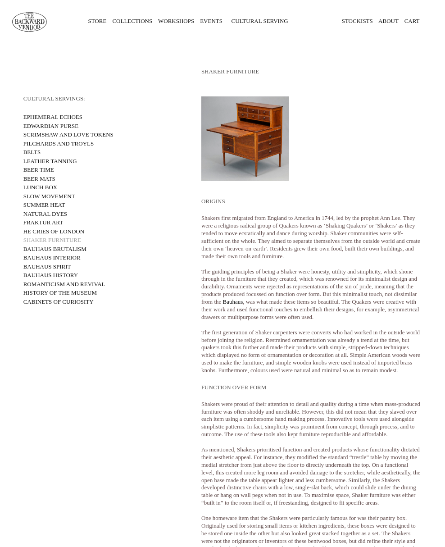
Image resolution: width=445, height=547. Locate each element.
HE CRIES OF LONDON (53, 231)
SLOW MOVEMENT (50, 196)
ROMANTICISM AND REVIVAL (64, 284)
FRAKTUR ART (43, 222)
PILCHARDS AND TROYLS (58, 143)
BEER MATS (39, 178)
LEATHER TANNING (50, 161)
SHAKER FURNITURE (52, 240)
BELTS (32, 152)
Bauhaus (233, 301)
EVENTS (211, 21)
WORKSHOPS (176, 21)
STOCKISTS (357, 21)
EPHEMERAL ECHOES (52, 117)
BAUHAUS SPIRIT (47, 266)
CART (409, 21)
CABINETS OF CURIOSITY (58, 301)
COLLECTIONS (135, 21)
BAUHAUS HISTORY (50, 275)
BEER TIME (38, 169)
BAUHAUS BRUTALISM (54, 249)
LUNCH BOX (40, 187)
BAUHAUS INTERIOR (52, 257)
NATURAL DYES (45, 213)
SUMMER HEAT (44, 204)
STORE (95, 21)
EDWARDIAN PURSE (50, 126)
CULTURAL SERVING (260, 21)
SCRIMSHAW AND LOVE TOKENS (68, 134)
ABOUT (388, 21)
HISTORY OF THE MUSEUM (60, 292)
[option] (311, 138)
